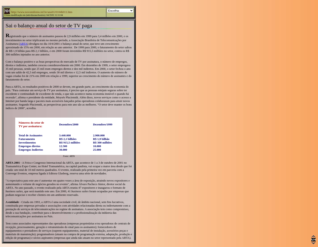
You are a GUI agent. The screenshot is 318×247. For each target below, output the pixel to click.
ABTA (23, 43)
